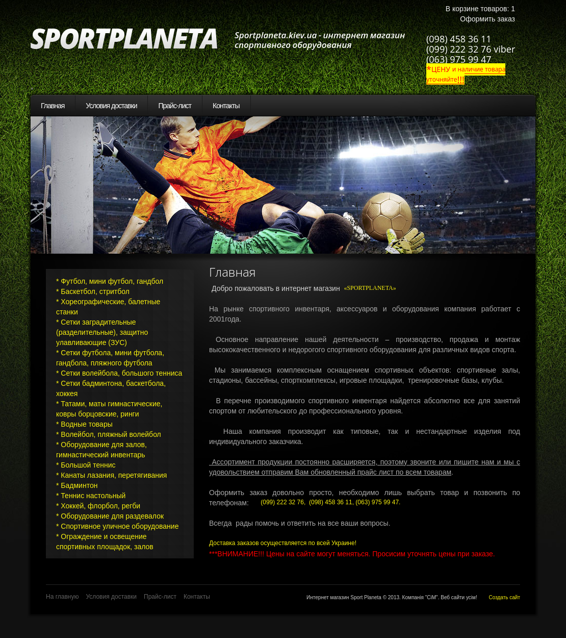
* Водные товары (84, 424)
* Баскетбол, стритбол (93, 291)
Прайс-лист (174, 106)
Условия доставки (111, 106)
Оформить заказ (487, 19)
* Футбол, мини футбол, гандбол (109, 281)
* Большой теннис (86, 465)
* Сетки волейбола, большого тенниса (119, 373)
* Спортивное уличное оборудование (117, 526)
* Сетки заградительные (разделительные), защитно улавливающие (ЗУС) (102, 332)
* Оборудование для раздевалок (110, 516)
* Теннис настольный (90, 496)
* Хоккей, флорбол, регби (98, 506)
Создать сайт (504, 597)
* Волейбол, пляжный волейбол (108, 434)
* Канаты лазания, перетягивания (111, 475)
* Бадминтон (76, 485)
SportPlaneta (130, 39)
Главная (52, 106)
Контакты (226, 106)
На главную (62, 596)
